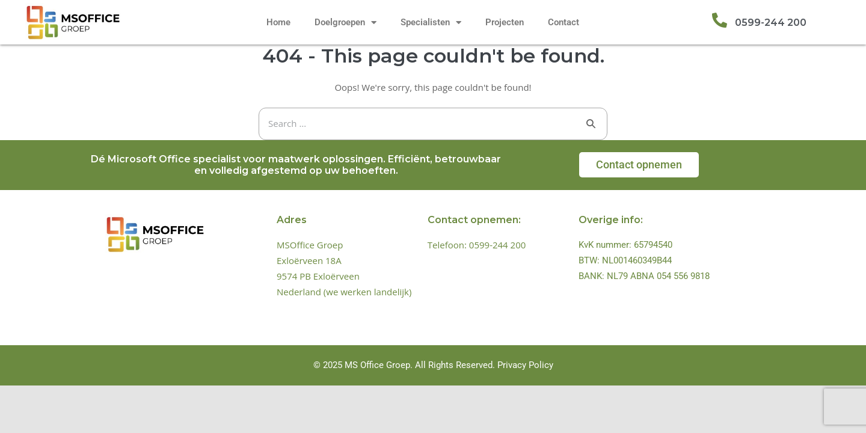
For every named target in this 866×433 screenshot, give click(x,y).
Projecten (504, 22)
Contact (563, 22)
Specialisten (431, 22)
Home (278, 22)
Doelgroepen (345, 22)
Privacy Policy (525, 365)
